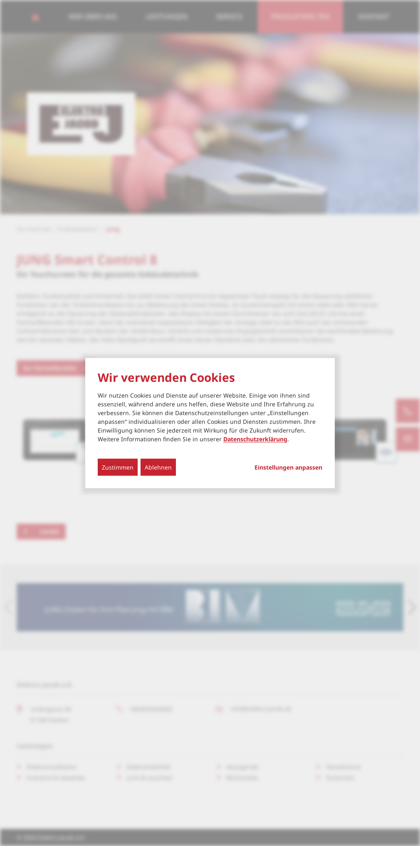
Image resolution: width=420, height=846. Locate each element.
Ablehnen (158, 467)
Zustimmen (117, 467)
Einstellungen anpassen (288, 467)
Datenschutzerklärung (255, 439)
